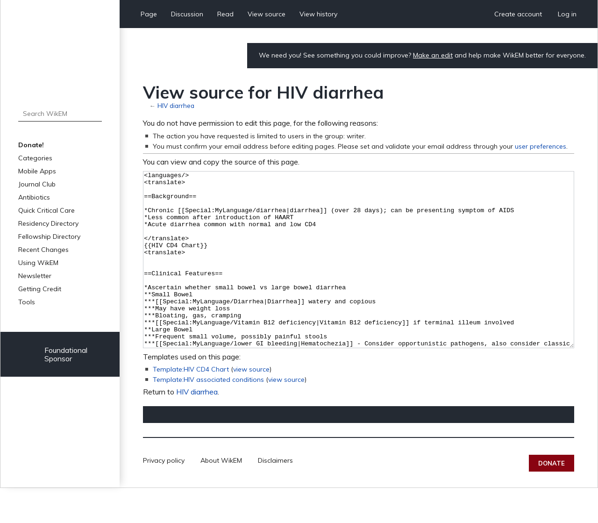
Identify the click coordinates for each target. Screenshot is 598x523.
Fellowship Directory (49, 236)
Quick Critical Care (46, 210)
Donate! (31, 145)
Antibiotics (34, 197)
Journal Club (37, 184)
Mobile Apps (37, 171)
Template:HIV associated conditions (208, 414)
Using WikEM (38, 262)
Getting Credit (39, 289)
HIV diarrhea (175, 105)
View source (266, 14)
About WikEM (221, 495)
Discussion (187, 14)
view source (251, 404)
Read (225, 14)
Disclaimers (275, 495)
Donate (551, 498)
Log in (567, 14)
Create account (518, 14)
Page (149, 14)
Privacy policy (164, 495)
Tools (26, 302)
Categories (35, 158)
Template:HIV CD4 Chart (191, 404)
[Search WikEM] (60, 114)
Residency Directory (48, 223)
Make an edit (433, 55)
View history (318, 14)
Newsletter (34, 276)
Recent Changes (43, 249)
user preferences (540, 146)
